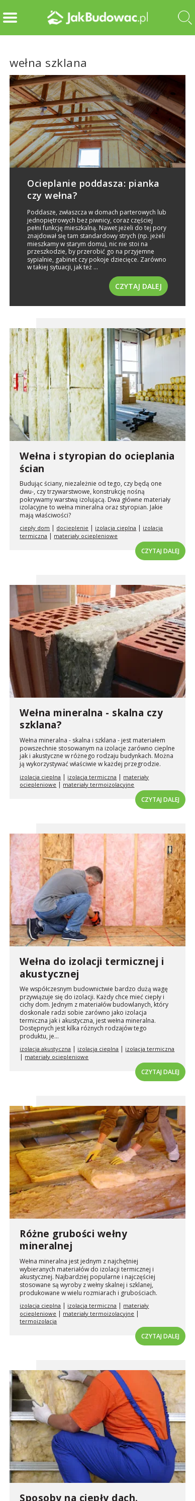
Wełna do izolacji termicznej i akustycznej (92, 968)
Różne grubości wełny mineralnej (73, 1240)
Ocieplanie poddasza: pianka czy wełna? (93, 189)
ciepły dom (35, 528)
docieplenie (72, 528)
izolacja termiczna (92, 777)
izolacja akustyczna (45, 1049)
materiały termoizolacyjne (98, 784)
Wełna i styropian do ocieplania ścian (97, 462)
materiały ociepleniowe (86, 536)
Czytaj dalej (138, 286)
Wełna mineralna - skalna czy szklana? (91, 719)
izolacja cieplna (115, 528)
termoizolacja (38, 1321)
